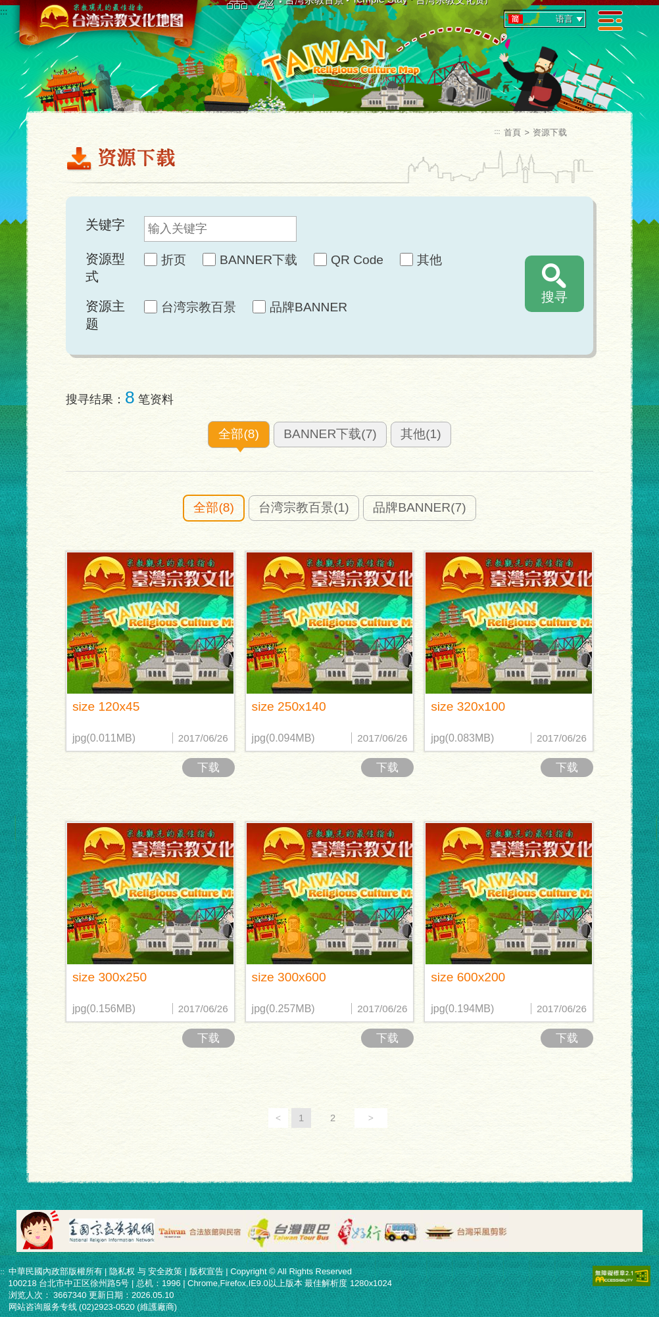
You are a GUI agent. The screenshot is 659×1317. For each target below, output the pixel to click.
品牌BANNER (308, 307)
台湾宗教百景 (198, 307)
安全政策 (165, 1271)
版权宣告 (206, 1271)
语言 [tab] (546, 19)
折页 (173, 260)
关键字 (105, 224)
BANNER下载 (258, 260)
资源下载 (550, 132)
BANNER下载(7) (329, 434)
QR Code (357, 260)
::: (3, 11)
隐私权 (122, 1271)
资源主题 (105, 315)
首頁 (512, 132)
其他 (429, 260)
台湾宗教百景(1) (303, 507)
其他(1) (421, 434)
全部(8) (238, 434)
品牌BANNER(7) (419, 507)
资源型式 (105, 268)
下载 (208, 767)
